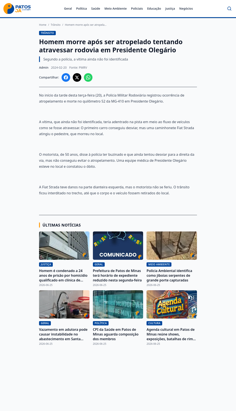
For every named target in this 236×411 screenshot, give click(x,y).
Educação (154, 8)
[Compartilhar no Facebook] (66, 77)
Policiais (137, 8)
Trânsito (56, 25)
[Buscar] (229, 8)
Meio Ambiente (115, 8)
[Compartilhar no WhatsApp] (88, 77)
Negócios (186, 8)
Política (81, 8)
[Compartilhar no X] (77, 77)
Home (42, 25)
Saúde (95, 8)
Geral (68, 8)
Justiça (170, 8)
